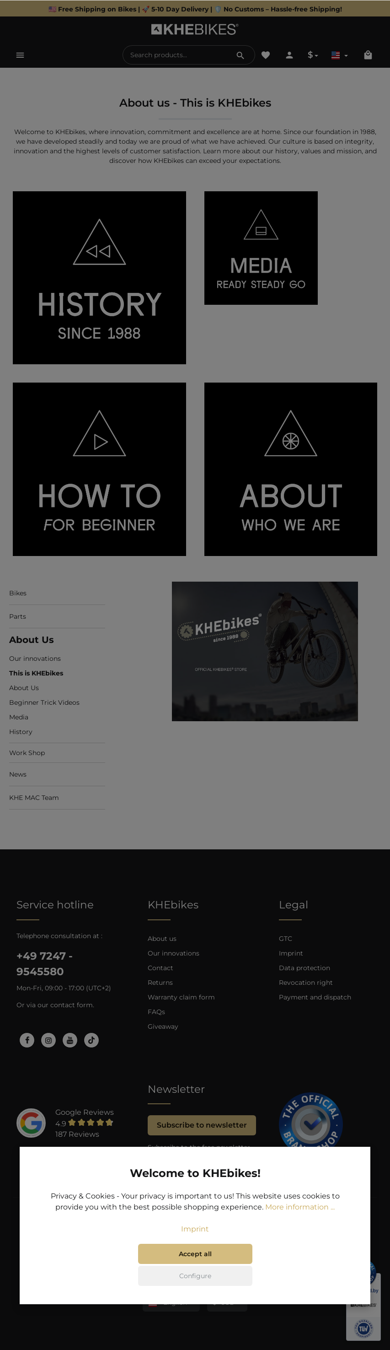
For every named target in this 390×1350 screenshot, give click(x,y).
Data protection (304, 968)
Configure (195, 1286)
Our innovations (173, 953)
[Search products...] (175, 55)
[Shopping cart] (368, 55)
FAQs (156, 1012)
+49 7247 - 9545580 (44, 964)
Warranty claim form (181, 997)
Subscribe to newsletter (202, 1125)
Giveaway (163, 1026)
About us (162, 938)
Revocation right (306, 982)
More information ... (300, 1217)
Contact (160, 968)
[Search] (240, 55)
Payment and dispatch (315, 997)
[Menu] (20, 55)
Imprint (291, 953)
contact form (71, 1005)
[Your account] (289, 55)
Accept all (195, 1264)
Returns (160, 982)
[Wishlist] (265, 55)
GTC (285, 938)
